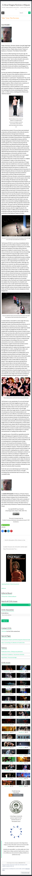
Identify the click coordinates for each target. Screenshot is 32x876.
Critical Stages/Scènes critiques (16, 5)
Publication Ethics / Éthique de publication (12, 651)
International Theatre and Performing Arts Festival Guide (15, 639)
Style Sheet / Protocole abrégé (9, 657)
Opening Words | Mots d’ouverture (10, 584)
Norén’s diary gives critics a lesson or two (14, 540)
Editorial (3, 588)
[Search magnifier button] (29, 605)
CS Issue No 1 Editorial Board (8, 596)
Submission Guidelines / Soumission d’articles (12, 654)
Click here (3, 631)
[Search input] (14, 605)
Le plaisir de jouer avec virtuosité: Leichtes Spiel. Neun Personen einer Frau (15, 548)
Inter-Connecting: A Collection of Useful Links (13, 642)
